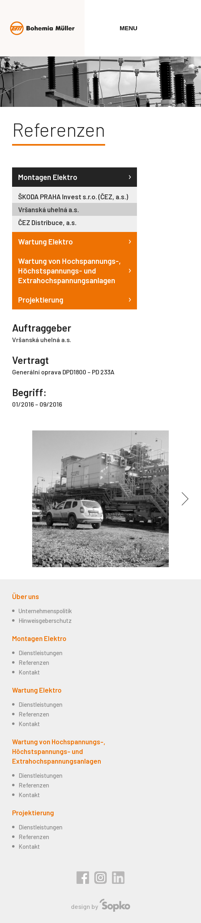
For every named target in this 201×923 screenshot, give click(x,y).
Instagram (100, 877)
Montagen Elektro (47, 177)
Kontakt (29, 672)
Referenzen (34, 662)
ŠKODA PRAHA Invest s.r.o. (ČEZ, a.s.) (73, 196)
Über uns (25, 596)
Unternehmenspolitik (45, 610)
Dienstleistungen (40, 652)
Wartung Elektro (45, 241)
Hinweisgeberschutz (45, 620)
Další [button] (185, 499)
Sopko (114, 905)
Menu (128, 28)
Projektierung (40, 299)
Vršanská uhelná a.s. (48, 209)
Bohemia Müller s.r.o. (42, 28)
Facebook (83, 877)
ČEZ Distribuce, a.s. (47, 222)
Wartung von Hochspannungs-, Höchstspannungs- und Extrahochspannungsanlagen (69, 270)
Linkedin (118, 877)
